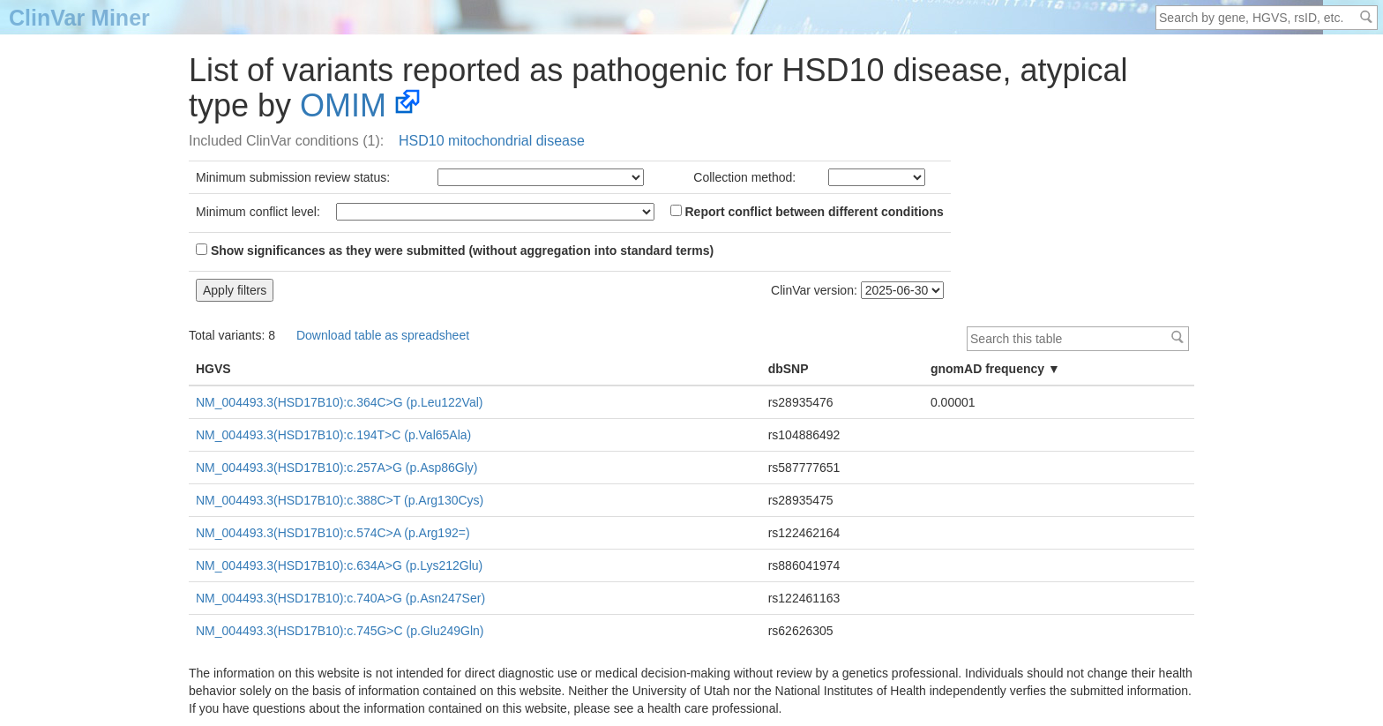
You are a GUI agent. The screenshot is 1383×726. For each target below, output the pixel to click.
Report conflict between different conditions (807, 212)
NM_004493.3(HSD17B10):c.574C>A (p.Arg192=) (333, 533)
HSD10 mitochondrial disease (492, 140)
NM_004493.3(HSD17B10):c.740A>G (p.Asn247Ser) (340, 598)
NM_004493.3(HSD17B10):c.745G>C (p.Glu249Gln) (340, 631)
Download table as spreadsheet (382, 335)
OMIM (343, 105)
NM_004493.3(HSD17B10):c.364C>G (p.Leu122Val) (339, 402)
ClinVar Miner (79, 17)
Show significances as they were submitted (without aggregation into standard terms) (455, 250)
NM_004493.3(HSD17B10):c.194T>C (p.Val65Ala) (333, 435)
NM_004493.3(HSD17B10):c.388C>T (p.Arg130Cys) (339, 500)
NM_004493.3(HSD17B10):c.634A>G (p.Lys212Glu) (339, 565)
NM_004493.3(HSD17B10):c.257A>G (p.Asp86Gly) (336, 467)
